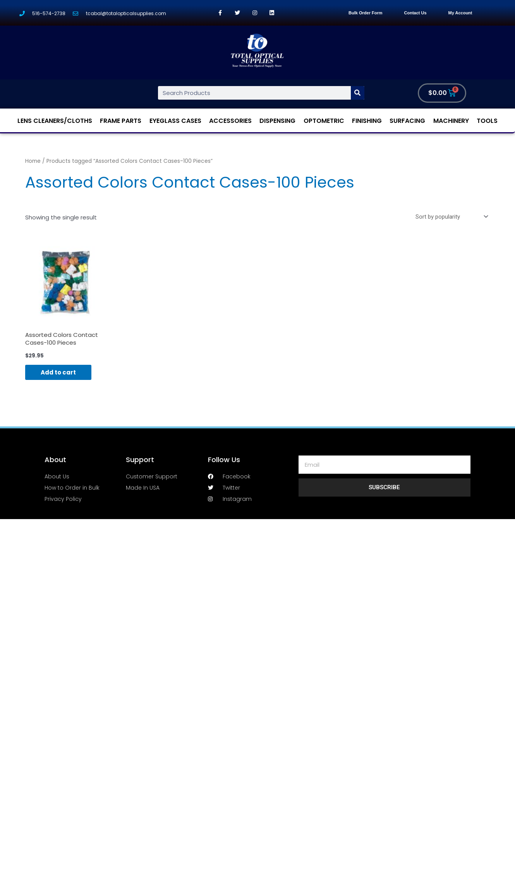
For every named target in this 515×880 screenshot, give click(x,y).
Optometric (324, 120)
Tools (487, 120)
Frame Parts (120, 120)
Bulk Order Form (365, 12)
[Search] (357, 93)
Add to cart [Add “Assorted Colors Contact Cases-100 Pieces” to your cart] (58, 372)
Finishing (367, 120)
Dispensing (277, 120)
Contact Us (415, 12)
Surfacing (407, 120)
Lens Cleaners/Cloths (54, 120)
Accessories (230, 120)
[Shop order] (450, 217)
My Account (460, 12)
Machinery (451, 120)
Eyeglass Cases (175, 120)
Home (33, 161)
